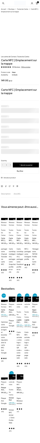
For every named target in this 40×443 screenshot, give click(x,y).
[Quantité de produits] (6, 165)
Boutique (11, 9)
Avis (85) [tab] (17, 194)
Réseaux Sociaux (4, 224)
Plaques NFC (11, 305)
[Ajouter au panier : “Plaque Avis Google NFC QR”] (14, 302)
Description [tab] (6, 194)
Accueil (3, 9)
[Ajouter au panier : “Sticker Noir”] (14, 379)
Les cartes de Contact (9, 56)
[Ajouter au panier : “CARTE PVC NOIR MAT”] (30, 302)
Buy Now (20, 171)
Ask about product (10, 178)
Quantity (4, 160)
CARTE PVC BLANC (19, 322)
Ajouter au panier (27, 165)
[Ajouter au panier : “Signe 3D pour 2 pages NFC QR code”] (22, 379)
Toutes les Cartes (22, 9)
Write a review (25, 67)
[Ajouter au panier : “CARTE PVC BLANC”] (22, 302)
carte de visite (19, 305)
